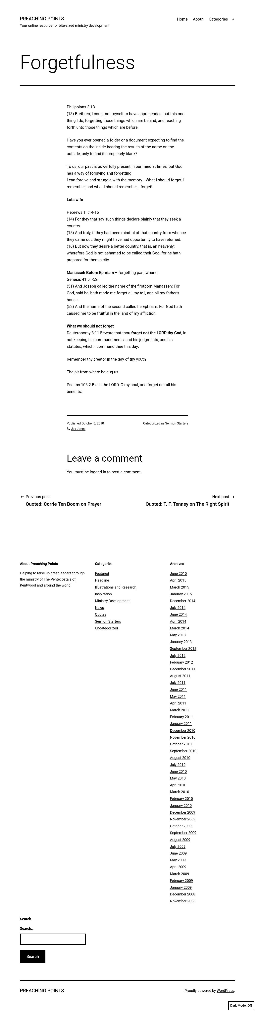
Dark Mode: (241, 1005)
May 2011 (178, 696)
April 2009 (178, 867)
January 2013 (181, 642)
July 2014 (177, 607)
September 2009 (183, 833)
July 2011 (177, 683)
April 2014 (178, 621)
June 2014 (178, 614)
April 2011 (178, 703)
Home (182, 19)
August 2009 (180, 840)
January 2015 (181, 594)
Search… (27, 928)
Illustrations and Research (115, 587)
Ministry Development (112, 601)
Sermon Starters (176, 423)
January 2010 (181, 805)
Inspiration (103, 594)
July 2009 (177, 846)
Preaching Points (42, 19)
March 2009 (179, 874)
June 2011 (178, 689)
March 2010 (179, 792)
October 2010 (180, 744)
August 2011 (180, 676)
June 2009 (178, 853)
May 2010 (178, 778)
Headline (102, 580)
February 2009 (181, 880)
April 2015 (178, 580)
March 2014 (179, 628)
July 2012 (177, 655)
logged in (98, 472)
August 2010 (180, 758)
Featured (102, 573)
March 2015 (179, 587)
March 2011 (179, 710)
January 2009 (181, 887)
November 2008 (182, 901)
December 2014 (182, 601)
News (99, 607)
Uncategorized (106, 628)
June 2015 (178, 573)
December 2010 (182, 730)
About (198, 19)
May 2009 (178, 860)
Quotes (100, 614)
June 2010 (178, 771)
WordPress (225, 990)
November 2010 (182, 737)
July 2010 (177, 765)
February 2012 (181, 662)
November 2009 (182, 819)
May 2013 (178, 635)
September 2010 (183, 751)
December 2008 (182, 894)
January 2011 (181, 723)
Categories (218, 19)
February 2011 (181, 717)
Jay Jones (78, 429)
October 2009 (180, 826)
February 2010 (181, 798)
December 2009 (182, 812)
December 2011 (182, 669)
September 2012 (183, 648)
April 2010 (178, 785)
